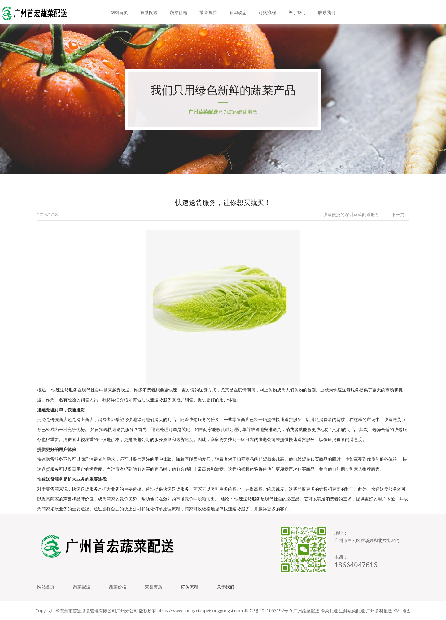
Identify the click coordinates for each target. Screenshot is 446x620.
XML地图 (402, 610)
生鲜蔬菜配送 (352, 610)
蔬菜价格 (178, 12)
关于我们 (297, 12)
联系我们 (326, 12)
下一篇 (397, 214)
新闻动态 (238, 12)
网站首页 (119, 12)
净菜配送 (329, 610)
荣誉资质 (208, 12)
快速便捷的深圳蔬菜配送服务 (351, 214)
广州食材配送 (379, 610)
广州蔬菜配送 (306, 610)
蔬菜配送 (149, 12)
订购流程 (267, 12)
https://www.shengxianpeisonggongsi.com (200, 610)
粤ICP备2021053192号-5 (268, 610)
